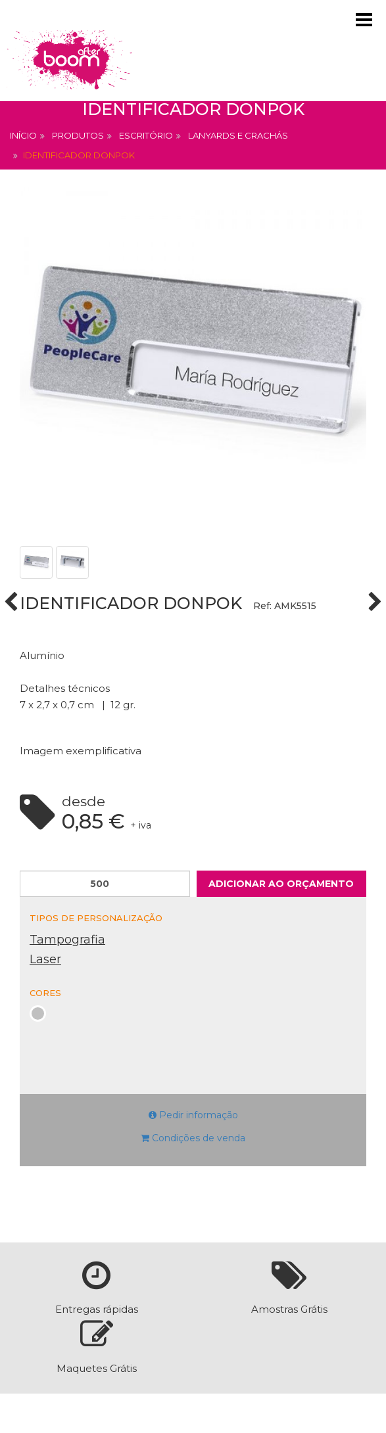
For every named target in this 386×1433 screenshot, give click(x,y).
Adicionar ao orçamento (281, 884)
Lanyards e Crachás (238, 135)
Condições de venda (193, 1138)
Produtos (78, 135)
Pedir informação (193, 1115)
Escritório (146, 135)
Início (23, 135)
